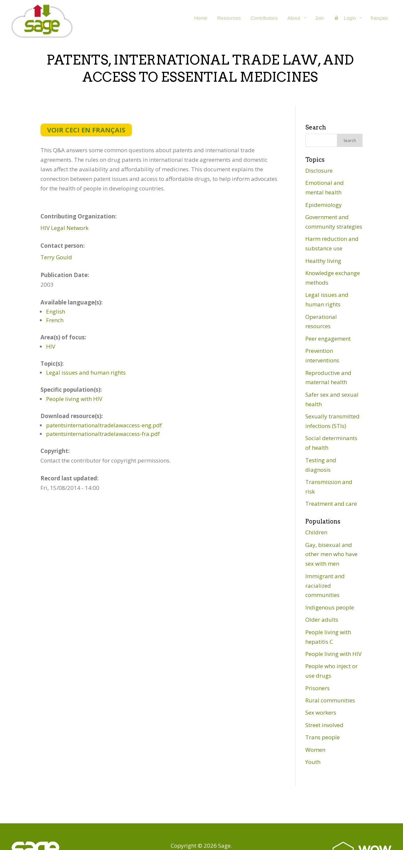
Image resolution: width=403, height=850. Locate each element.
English (55, 311)
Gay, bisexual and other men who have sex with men (331, 554)
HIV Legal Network (64, 228)
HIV (50, 346)
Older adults (321, 619)
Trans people (322, 737)
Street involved (324, 725)
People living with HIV (74, 399)
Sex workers (320, 712)
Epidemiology (323, 205)
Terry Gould (56, 257)
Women (315, 749)
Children (316, 532)
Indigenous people (329, 607)
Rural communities (330, 700)
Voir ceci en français (86, 130)
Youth (312, 762)
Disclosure (319, 170)
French (54, 320)
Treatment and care (331, 503)
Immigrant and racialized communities (325, 585)
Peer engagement (328, 338)
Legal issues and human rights (86, 372)
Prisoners (317, 688)
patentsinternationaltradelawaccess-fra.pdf (103, 434)
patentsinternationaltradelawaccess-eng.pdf (104, 425)
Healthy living (323, 261)
